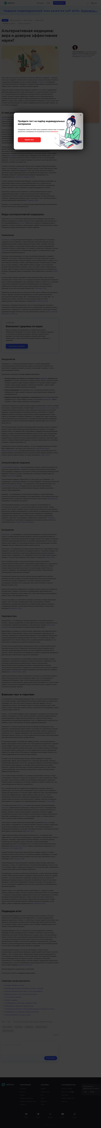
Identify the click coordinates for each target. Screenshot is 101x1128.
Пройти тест (29, 140)
